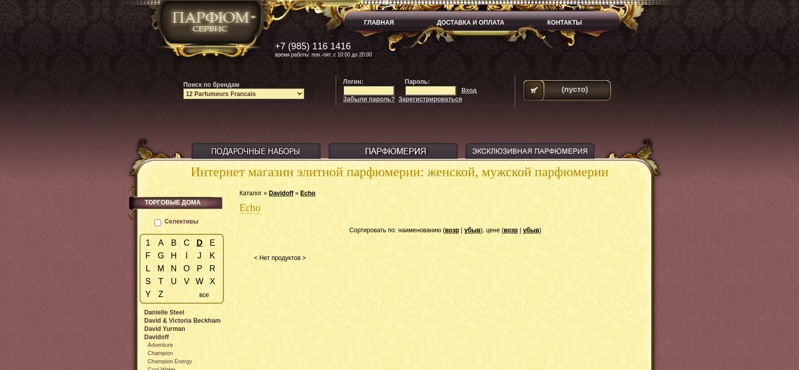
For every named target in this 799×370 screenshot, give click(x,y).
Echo (307, 193)
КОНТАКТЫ (564, 22)
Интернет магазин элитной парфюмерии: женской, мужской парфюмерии (399, 171)
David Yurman (164, 328)
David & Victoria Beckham (182, 320)
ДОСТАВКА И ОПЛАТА (471, 22)
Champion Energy (170, 361)
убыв (472, 230)
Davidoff (281, 193)
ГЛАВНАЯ (379, 22)
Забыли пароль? (369, 99)
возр (452, 230)
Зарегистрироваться (430, 99)
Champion (160, 353)
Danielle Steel (164, 312)
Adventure (160, 345)
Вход (469, 90)
